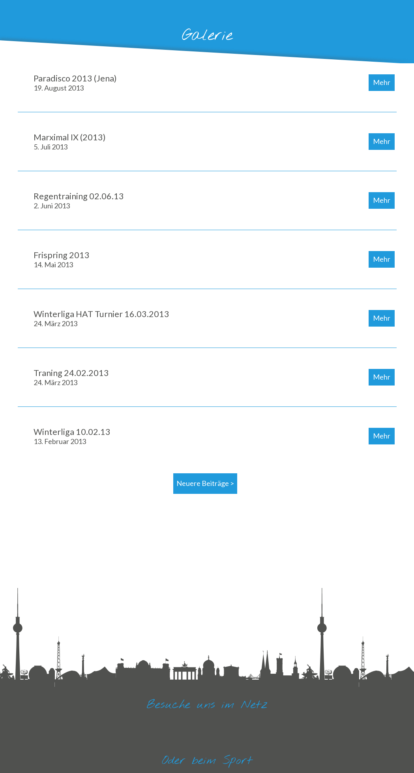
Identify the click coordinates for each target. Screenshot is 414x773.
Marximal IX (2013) (70, 141)
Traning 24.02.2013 (71, 377)
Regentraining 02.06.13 (79, 200)
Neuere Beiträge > (205, 483)
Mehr (381, 82)
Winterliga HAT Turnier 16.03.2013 (101, 318)
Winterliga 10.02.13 (72, 436)
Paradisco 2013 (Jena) (75, 82)
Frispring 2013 (62, 259)
